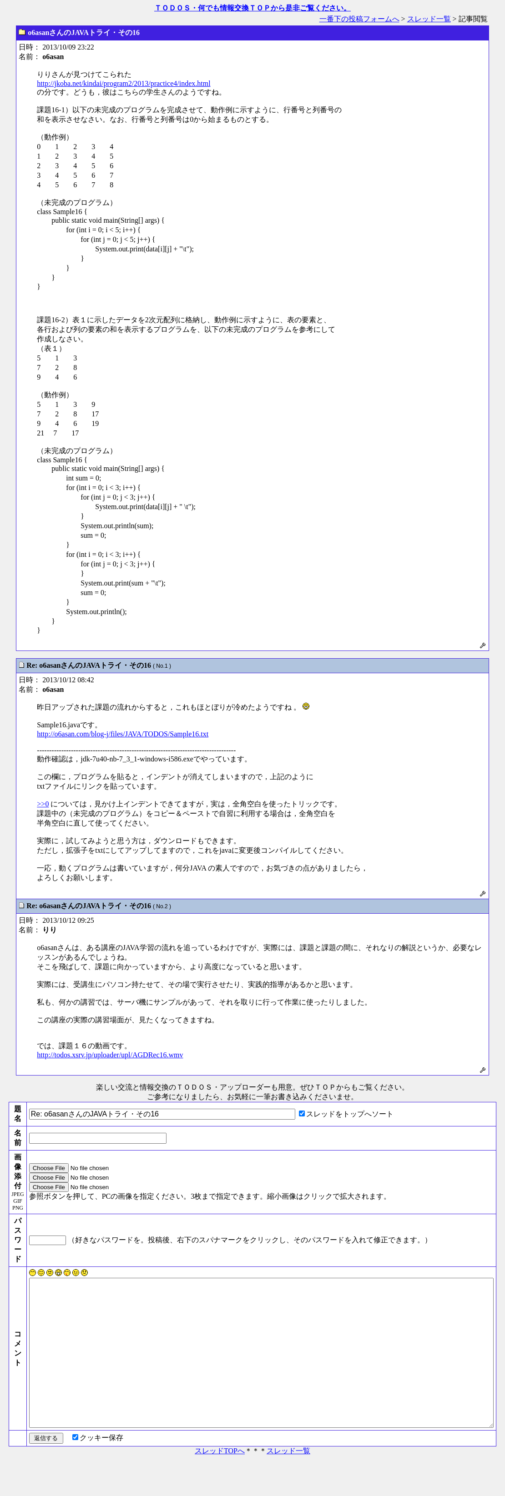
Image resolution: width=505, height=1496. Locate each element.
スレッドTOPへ (220, 1483)
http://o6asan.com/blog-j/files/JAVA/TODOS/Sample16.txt (122, 734)
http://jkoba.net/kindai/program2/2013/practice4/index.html (123, 83)
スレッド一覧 (429, 19)
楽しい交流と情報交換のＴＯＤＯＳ (154, 1087)
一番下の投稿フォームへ (359, 19)
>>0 (43, 804)
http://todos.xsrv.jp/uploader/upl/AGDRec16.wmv (110, 1055)
